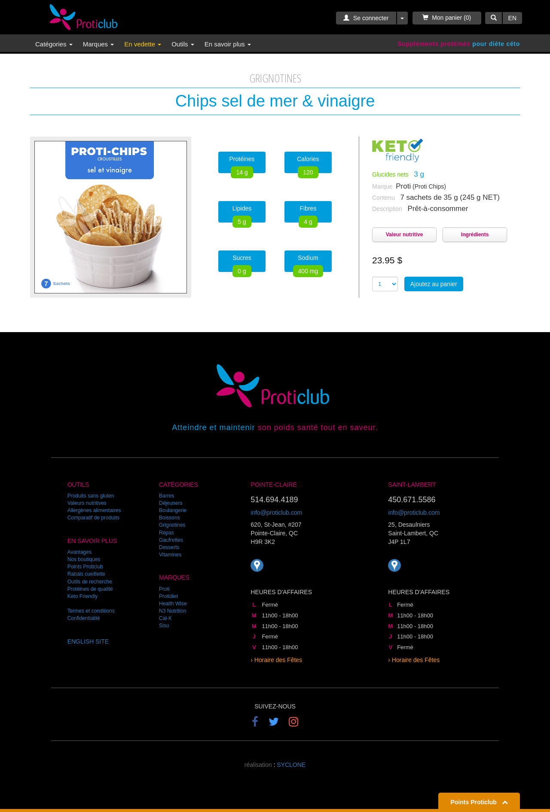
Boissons (169, 518)
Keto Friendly (82, 596)
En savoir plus (228, 44)
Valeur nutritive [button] (404, 235)
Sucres (241, 263)
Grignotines (172, 525)
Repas (166, 533)
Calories (308, 164)
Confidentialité (83, 618)
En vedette (142, 44)
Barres (166, 496)
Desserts (169, 547)
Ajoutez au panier (433, 284)
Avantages (79, 552)
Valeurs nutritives (87, 503)
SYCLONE (291, 764)
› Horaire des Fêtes (276, 659)
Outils (182, 44)
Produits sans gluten (90, 496)
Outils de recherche (89, 582)
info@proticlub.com (276, 512)
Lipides (241, 214)
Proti (164, 589)
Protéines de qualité (90, 589)
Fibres (308, 214)
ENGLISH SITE (88, 641)
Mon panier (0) (446, 17)
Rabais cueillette (86, 574)
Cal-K (165, 618)
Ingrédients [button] (475, 235)
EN (512, 18)
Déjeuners (171, 503)
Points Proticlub (85, 567)
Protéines (241, 164)
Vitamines (170, 555)
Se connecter (365, 18)
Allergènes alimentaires (94, 510)
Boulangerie (172, 510)
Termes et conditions (91, 611)
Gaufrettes (171, 540)
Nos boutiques (84, 559)
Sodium (308, 263)
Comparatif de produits (93, 518)
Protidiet (168, 596)
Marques (98, 44)
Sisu (164, 626)
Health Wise (173, 604)
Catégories (54, 44)
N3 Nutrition (172, 611)
